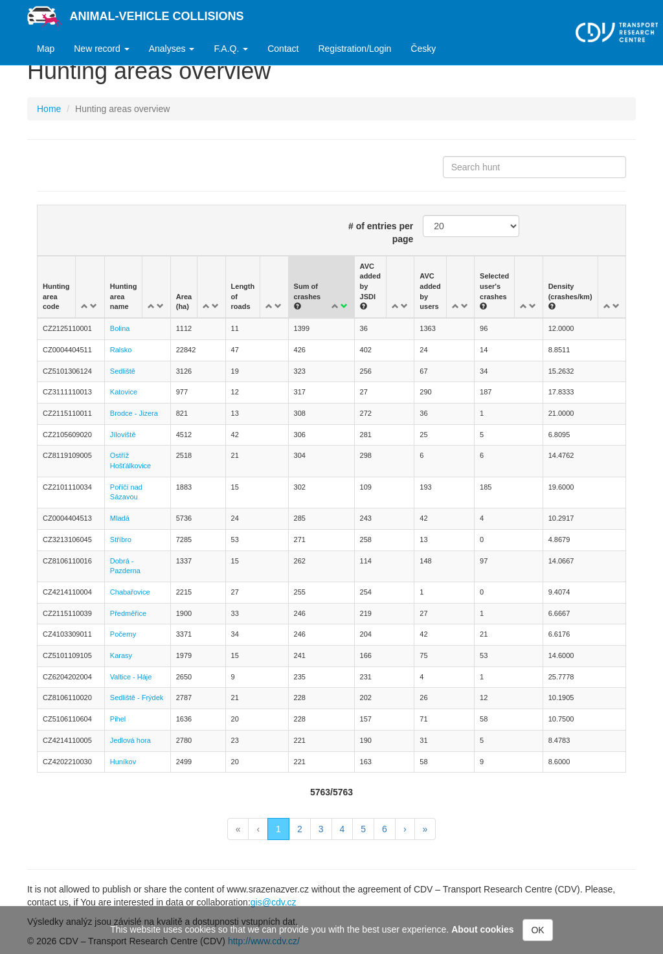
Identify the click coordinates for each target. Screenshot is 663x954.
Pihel (118, 719)
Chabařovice (130, 592)
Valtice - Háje (131, 677)
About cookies (482, 929)
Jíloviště (123, 434)
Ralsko (121, 350)
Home (49, 109)
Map (45, 48)
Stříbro (120, 539)
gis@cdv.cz (274, 902)
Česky (423, 48)
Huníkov (123, 762)
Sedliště (122, 371)
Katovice (123, 392)
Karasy (121, 655)
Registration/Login (354, 48)
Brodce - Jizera (134, 413)
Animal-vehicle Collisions (157, 16)
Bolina (120, 328)
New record (101, 48)
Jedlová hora (130, 740)
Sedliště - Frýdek (137, 697)
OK (537, 930)
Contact (282, 48)
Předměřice (128, 613)
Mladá (119, 518)
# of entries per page (380, 232)
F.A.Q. (231, 48)
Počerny (123, 634)
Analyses (172, 48)
